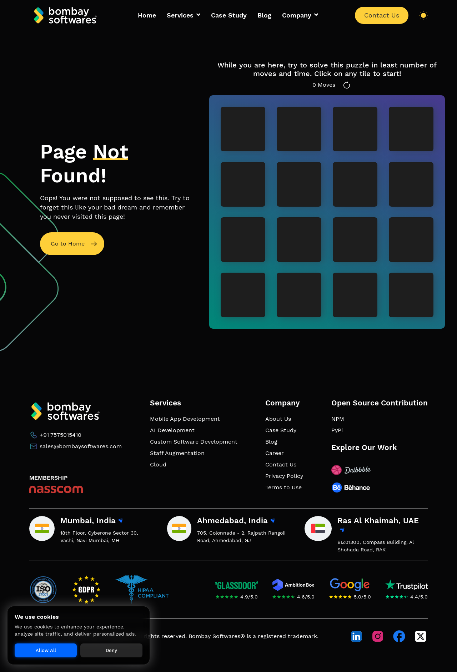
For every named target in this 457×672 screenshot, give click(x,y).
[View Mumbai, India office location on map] (120, 521)
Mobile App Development (185, 418)
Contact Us (381, 15)
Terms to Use (283, 487)
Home (147, 15)
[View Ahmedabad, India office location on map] (272, 521)
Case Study (229, 15)
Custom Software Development (193, 441)
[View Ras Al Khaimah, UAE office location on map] (341, 530)
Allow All (46, 650)
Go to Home (68, 243)
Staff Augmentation (177, 453)
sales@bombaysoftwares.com (81, 446)
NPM (337, 418)
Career (274, 453)
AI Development (172, 430)
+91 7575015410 (60, 434)
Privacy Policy (284, 476)
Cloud (158, 464)
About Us (278, 418)
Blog (264, 15)
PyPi (337, 430)
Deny (111, 650)
